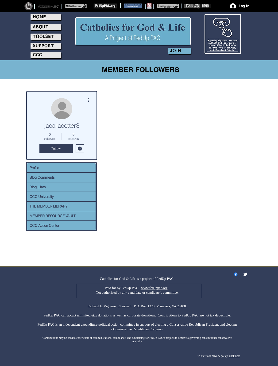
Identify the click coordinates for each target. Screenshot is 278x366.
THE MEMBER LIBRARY (48, 206)
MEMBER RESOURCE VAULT (52, 216)
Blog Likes (38, 187)
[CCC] (46, 55)
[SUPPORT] (46, 46)
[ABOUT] (46, 27)
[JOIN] (179, 51)
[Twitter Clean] (245, 274)
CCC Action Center (44, 225)
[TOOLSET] (46, 37)
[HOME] (46, 17)
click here (234, 356)
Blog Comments (42, 177)
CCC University (42, 196)
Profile (34, 168)
